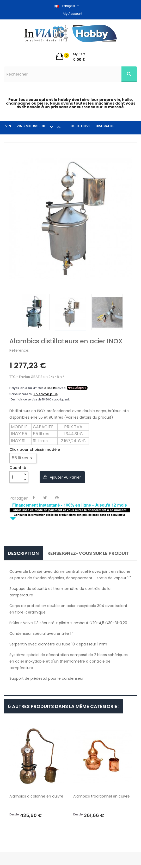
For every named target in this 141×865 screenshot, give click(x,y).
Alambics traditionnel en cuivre (101, 796)
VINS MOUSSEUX (40, 127)
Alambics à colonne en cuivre (36, 796)
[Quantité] (15, 477)
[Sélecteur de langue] (68, 6)
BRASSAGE (105, 126)
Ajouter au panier (65, 477)
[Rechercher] (70, 74)
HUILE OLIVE (80, 126)
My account (72, 13)
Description (23, 553)
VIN (8, 126)
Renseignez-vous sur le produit (88, 553)
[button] (70, 56)
